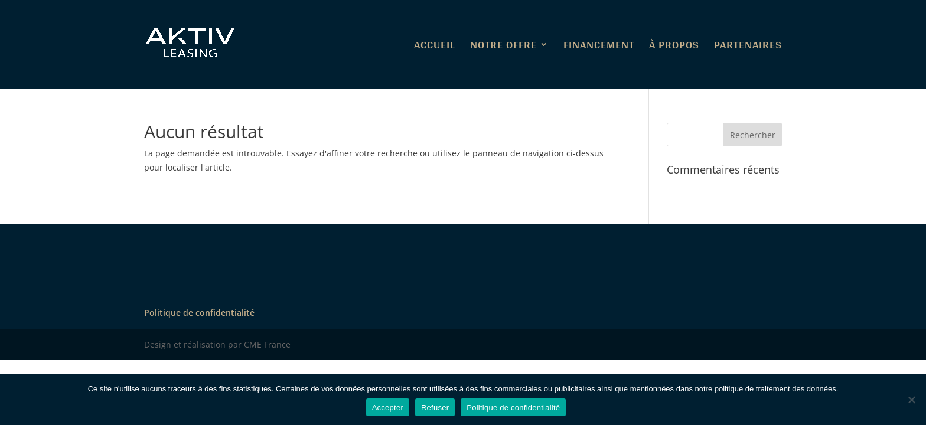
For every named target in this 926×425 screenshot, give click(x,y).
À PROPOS (674, 47)
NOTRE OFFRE (503, 47)
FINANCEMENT (598, 47)
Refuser (435, 407)
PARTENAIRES (748, 47)
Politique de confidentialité (199, 312)
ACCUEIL (434, 47)
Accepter (387, 407)
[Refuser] (911, 400)
